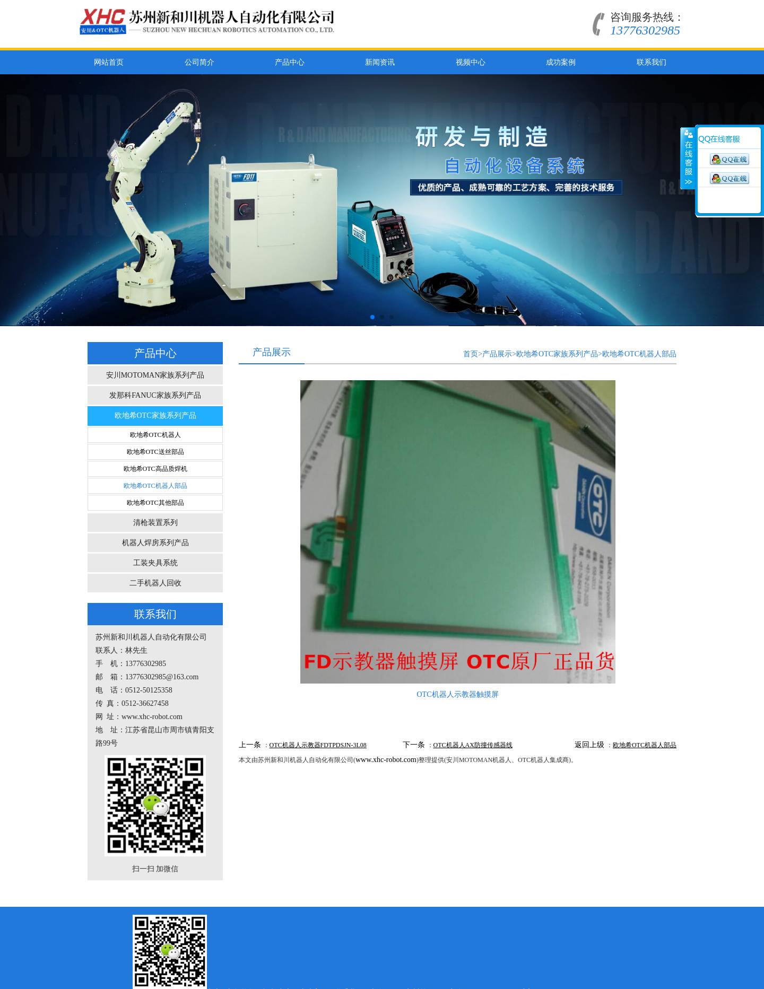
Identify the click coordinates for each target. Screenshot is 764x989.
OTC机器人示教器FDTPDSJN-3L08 (318, 745)
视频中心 (470, 62)
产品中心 (290, 62)
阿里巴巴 (556, 918)
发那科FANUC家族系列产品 (155, 395)
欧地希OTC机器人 (155, 435)
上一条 (250, 745)
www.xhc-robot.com (385, 760)
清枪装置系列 (155, 523)
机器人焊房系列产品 (155, 543)
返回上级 (589, 745)
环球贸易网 (595, 918)
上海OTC (449, 918)
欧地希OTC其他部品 (155, 502)
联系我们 (651, 62)
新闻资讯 (380, 62)
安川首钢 (485, 918)
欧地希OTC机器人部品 (155, 485)
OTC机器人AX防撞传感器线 (473, 745)
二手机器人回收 (155, 583)
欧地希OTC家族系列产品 (155, 415)
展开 (687, 158)
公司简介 (199, 62)
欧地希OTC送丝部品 (155, 452)
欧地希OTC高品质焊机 (155, 468)
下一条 (414, 745)
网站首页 (109, 62)
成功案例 (561, 62)
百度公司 (520, 918)
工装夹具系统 (155, 563)
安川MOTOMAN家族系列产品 (155, 375)
